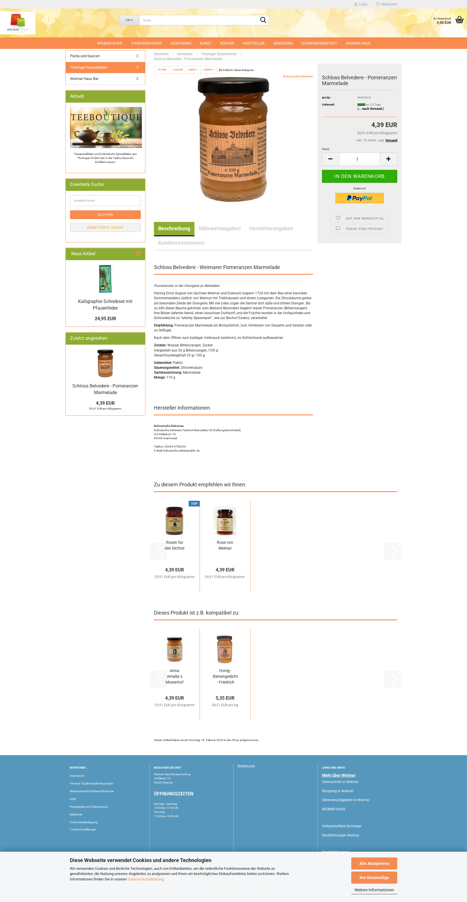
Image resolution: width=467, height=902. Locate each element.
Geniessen (283, 43)
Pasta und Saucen (85, 56)
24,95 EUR (105, 318)
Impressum (77, 775)
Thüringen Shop (146, 43)
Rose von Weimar (225, 545)
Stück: (326, 149)
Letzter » (209, 69)
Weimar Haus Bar (84, 78)
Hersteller (254, 43)
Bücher (227, 43)
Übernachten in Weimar (340, 782)
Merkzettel (386, 4)
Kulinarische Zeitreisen (298, 76)
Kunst (206, 43)
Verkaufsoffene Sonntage (341, 826)
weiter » (193, 69)
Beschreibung (174, 228)
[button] (330, 159)
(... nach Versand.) (371, 109)
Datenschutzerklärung (145, 879)
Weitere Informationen (374, 890)
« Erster (162, 69)
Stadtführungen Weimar (340, 835)
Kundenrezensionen (181, 243)
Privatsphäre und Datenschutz (89, 806)
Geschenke (181, 43)
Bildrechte (76, 814)
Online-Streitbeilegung (84, 822)
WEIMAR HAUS (358, 43)
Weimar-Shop (109, 43)
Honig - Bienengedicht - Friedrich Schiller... (225, 676)
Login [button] (361, 4)
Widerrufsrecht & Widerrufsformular (92, 791)
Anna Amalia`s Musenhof (174, 676)
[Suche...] (129, 20)
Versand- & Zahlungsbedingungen (91, 783)
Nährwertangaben (220, 228)
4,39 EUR (105, 403)
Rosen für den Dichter (175, 545)
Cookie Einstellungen (83, 829)
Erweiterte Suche (105, 228)
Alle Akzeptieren (374, 863)
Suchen (105, 215)
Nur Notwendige (374, 877)
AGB (73, 799)
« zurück (177, 69)
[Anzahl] (359, 159)
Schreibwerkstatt (319, 43)
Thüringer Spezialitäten (88, 67)
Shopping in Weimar (338, 791)
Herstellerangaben (271, 228)
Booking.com (246, 765)
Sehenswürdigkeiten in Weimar (346, 800)
